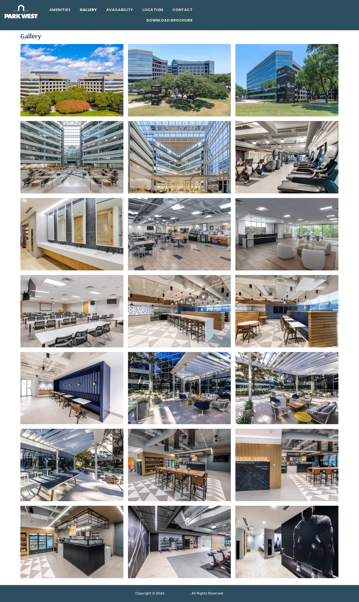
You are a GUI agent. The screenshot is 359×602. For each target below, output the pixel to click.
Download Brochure (169, 20)
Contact (182, 9)
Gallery (88, 9)
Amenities (60, 9)
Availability (119, 9)
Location (152, 9)
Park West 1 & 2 (177, 593)
